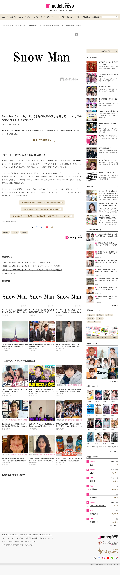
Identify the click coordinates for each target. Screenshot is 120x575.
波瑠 (90, 315)
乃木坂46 (93, 489)
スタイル (13, 17)
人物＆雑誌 (86, 17)
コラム (36, 17)
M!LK (92, 473)
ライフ (42, 17)
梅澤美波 (99, 315)
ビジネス (50, 17)
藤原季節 (93, 498)
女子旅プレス (96, 17)
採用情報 (35, 534)
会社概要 (4, 534)
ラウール (15, 130)
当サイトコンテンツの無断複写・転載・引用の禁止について (19, 541)
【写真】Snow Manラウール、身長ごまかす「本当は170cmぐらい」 (28, 262)
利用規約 (22, 534)
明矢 (91, 465)
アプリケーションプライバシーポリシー (13, 538)
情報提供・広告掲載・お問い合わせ (36, 538)
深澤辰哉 (68, 130)
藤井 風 (92, 481)
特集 (62, 17)
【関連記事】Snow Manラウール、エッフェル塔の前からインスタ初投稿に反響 (32, 270)
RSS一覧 (50, 538)
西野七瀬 (90, 318)
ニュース (5, 17)
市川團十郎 (109, 315)
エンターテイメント (25, 17)
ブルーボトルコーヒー (93, 322)
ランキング (70, 17)
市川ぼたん (94, 514)
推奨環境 (28, 534)
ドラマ (78, 17)
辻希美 (100, 318)
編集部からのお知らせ (45, 534)
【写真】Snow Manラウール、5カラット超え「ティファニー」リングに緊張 (31, 266)
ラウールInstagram (9, 273)
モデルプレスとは (13, 534)
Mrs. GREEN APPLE (98, 506)
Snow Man (6, 130)
